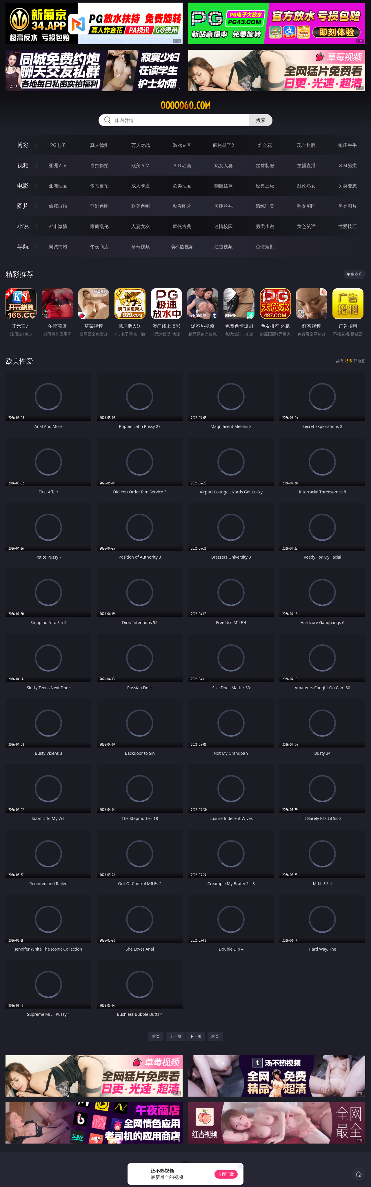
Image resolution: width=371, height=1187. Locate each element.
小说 (23, 226)
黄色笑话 (306, 226)
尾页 (215, 1036)
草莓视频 (140, 246)
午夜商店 (99, 246)
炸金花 (265, 145)
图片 (23, 206)
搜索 (260, 120)
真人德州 (99, 145)
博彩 (23, 145)
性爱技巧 (347, 226)
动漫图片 (182, 206)
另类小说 (265, 226)
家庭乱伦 (99, 226)
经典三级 (265, 186)
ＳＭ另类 (347, 165)
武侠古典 (182, 226)
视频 (23, 165)
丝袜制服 (265, 165)
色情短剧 (265, 246)
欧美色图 (140, 206)
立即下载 (226, 1174)
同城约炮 (58, 246)
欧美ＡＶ (140, 165)
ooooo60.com (185, 105)
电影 (23, 185)
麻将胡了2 (223, 145)
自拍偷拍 (99, 165)
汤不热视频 (182, 246)
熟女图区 (306, 206)
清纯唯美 (265, 206)
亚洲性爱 (58, 186)
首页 (156, 1036)
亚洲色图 (99, 206)
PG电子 (58, 145)
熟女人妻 (223, 165)
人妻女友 (140, 226)
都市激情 (58, 226)
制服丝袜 (223, 186)
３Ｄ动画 (182, 165)
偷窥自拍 (58, 206)
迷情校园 (223, 226)
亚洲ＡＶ (58, 165)
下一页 (196, 1036)
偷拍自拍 (99, 186)
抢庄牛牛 (347, 145)
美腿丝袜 (223, 206)
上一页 (175, 1036)
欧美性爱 (182, 186)
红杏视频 (223, 246)
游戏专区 (182, 145)
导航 (23, 246)
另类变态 (347, 186)
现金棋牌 (306, 145)
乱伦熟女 (306, 186)
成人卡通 (140, 186)
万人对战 (140, 145)
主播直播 (306, 165)
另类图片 (347, 206)
